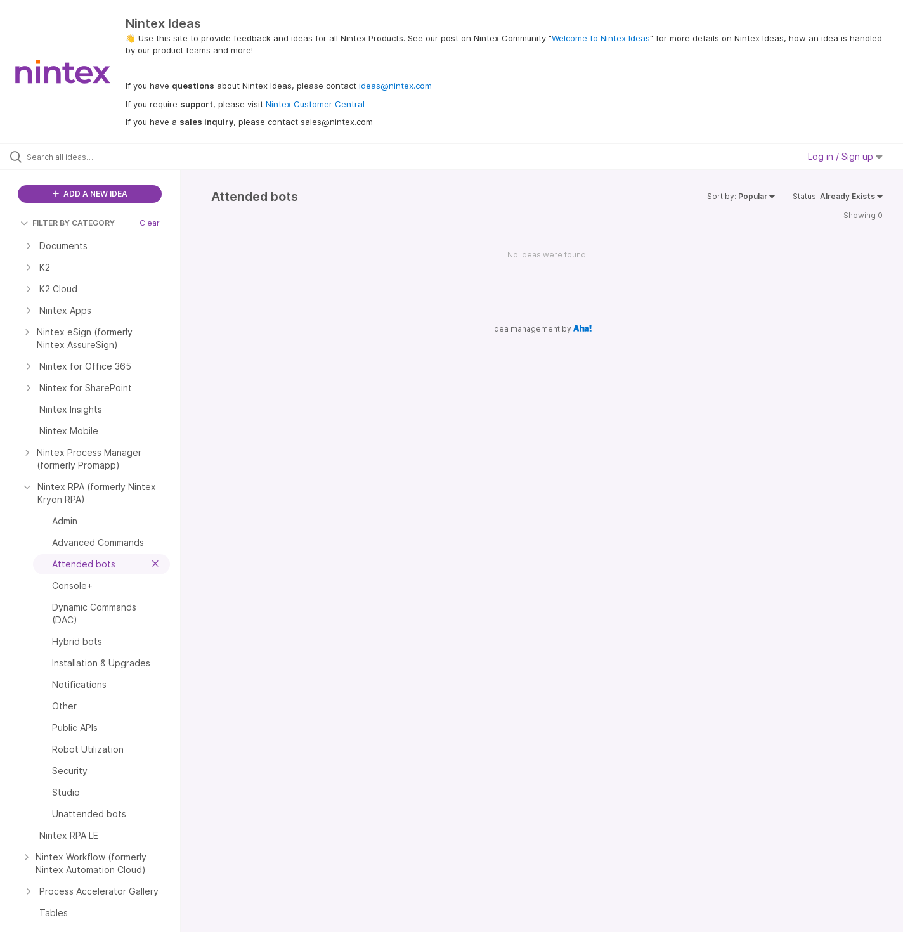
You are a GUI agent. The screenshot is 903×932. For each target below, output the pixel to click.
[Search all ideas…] (106, 156)
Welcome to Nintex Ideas (601, 38)
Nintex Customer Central (315, 104)
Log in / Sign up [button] (845, 156)
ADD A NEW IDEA (90, 193)
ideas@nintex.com (395, 86)
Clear (150, 223)
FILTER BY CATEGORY (67, 223)
